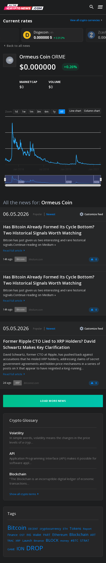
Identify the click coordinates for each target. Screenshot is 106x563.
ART (93, 535)
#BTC (74, 540)
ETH (65, 529)
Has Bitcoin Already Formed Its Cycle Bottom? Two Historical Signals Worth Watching (48, 230)
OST (22, 535)
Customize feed (91, 214)
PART (46, 535)
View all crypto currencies (86, 20)
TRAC (10, 540)
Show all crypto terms (24, 494)
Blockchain (17, 474)
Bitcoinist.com (31, 383)
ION (20, 549)
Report (87, 529)
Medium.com (36, 259)
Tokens (75, 528)
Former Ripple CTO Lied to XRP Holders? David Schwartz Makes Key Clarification (49, 344)
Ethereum (59, 534)
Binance (39, 540)
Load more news (53, 401)
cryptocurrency (50, 528)
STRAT (84, 540)
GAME (11, 549)
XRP (17, 383)
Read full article (14, 250)
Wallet (37, 535)
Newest (50, 214)
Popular (37, 214)
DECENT (33, 529)
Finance (12, 535)
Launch (27, 540)
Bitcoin (21, 259)
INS (28, 535)
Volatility (16, 433)
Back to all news (16, 46)
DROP (34, 548)
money (64, 540)
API (12, 453)
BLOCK (52, 540)
